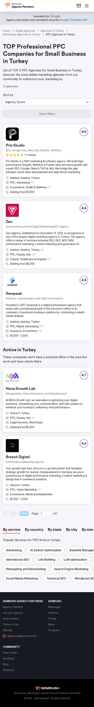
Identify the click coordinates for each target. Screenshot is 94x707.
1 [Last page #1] (56, 513)
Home (6, 30)
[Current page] (45, 513)
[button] (47, 102)
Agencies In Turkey (52, 30)
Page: (35, 513)
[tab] (11, 529)
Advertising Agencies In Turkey (21, 34)
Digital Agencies (25, 30)
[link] (79, 5)
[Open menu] (86, 5)
